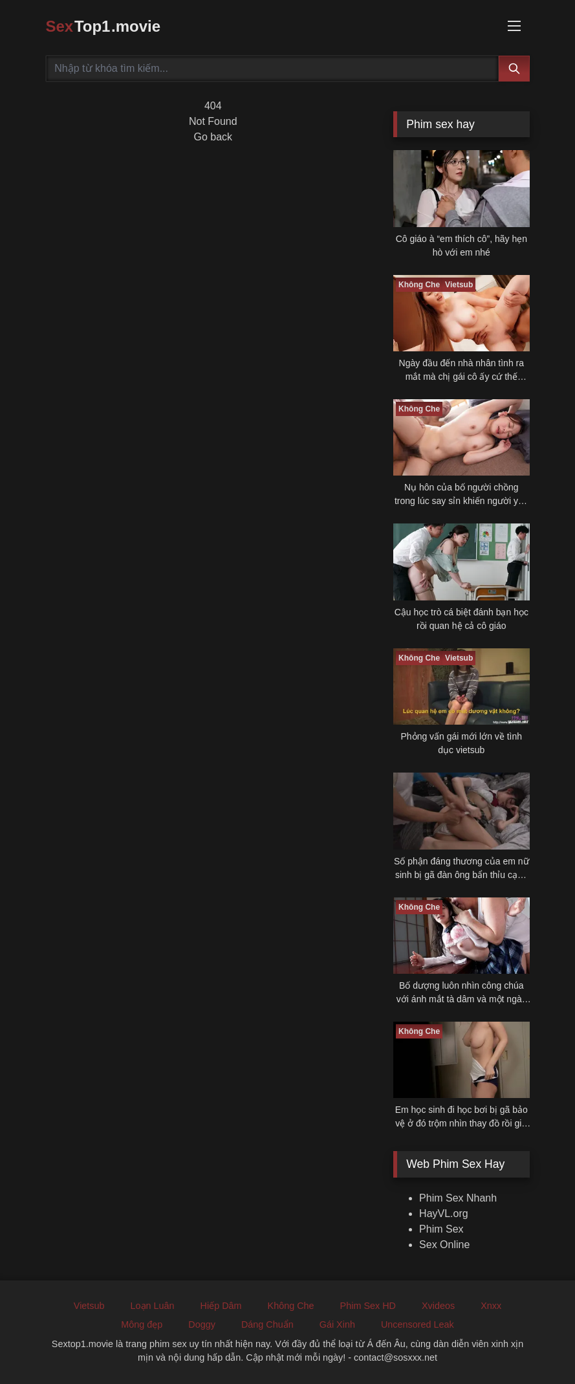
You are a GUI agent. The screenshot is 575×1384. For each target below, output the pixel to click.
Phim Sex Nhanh (458, 1197)
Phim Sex (441, 1229)
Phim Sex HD (368, 1306)
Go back (213, 136)
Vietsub (89, 1306)
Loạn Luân (153, 1306)
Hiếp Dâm (221, 1306)
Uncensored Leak (417, 1324)
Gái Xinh (337, 1324)
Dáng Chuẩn (267, 1324)
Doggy (201, 1324)
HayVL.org (443, 1213)
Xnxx (491, 1306)
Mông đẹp (141, 1324)
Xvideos (438, 1306)
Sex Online (444, 1244)
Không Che (291, 1306)
